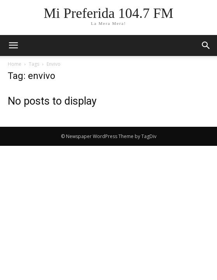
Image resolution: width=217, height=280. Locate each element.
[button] (206, 45)
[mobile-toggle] (13, 45)
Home (14, 64)
